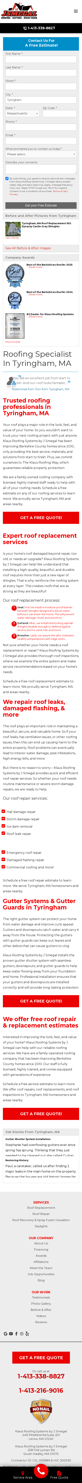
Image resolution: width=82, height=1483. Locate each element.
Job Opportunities (41, 1274)
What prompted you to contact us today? (33, 149)
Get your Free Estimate (41, 205)
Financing (41, 1249)
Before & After (41, 1310)
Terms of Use (60, 191)
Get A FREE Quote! (41, 517)
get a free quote (41, 1357)
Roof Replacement (41, 1208)
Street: (10, 81)
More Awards (12, 341)
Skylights (41, 1226)
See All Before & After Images (28, 248)
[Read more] (35, 267)
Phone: (11, 121)
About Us (41, 1243)
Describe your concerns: (21, 162)
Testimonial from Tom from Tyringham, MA (40, 389)
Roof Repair (41, 1214)
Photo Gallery (41, 1303)
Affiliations (41, 1262)
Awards (41, 1255)
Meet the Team (41, 1268)
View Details (12, 237)
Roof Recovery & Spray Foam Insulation (41, 1220)
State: (10, 108)
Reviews (41, 1322)
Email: (10, 135)
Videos (41, 1316)
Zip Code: (50, 108)
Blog (41, 1280)
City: (9, 94)
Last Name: (14, 67)
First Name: (14, 53)
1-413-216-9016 (41, 1390)
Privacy (14, 194)
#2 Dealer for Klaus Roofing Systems (50, 314)
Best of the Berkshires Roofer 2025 (49, 264)
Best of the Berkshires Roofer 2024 (50, 292)
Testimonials (41, 1297)
